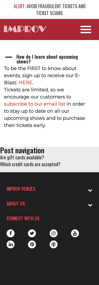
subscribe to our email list (34, 104)
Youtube (75, 233)
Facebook (11, 233)
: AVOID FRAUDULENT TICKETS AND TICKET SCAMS (50, 9)
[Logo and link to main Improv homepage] (25, 29)
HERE (25, 83)
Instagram (54, 233)
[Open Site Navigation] (86, 29)
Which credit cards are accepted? (30, 164)
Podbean (54, 244)
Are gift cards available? (22, 157)
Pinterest (32, 244)
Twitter (32, 233)
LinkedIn (11, 244)
